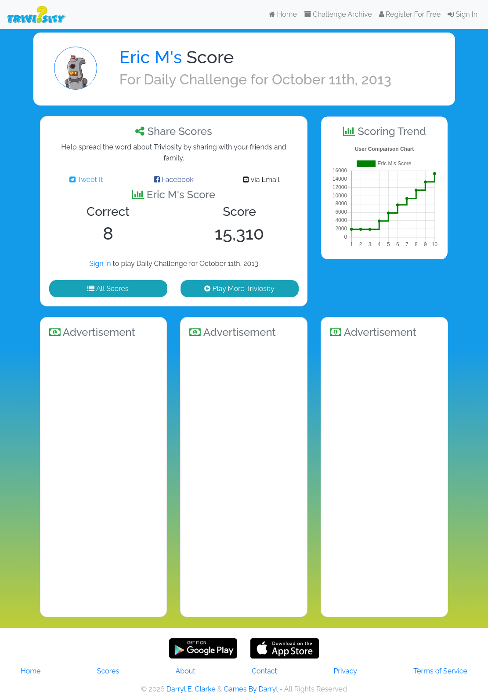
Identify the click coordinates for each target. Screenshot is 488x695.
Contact (264, 671)
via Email (261, 179)
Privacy (345, 671)
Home (283, 14)
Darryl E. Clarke (191, 689)
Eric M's (150, 57)
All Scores (107, 288)
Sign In (462, 14)
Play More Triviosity (239, 288)
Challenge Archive (338, 14)
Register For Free (410, 14)
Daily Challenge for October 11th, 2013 (267, 79)
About (185, 671)
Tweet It (86, 179)
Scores (108, 671)
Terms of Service (440, 671)
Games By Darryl (251, 689)
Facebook (174, 179)
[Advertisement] (103, 476)
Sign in (100, 263)
